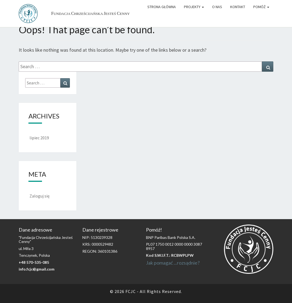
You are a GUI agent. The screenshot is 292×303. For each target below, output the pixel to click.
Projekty (194, 6)
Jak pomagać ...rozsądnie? (173, 263)
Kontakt (237, 6)
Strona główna (161, 6)
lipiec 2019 (39, 137)
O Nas (217, 6)
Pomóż (261, 6)
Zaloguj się (40, 196)
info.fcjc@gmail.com (36, 269)
